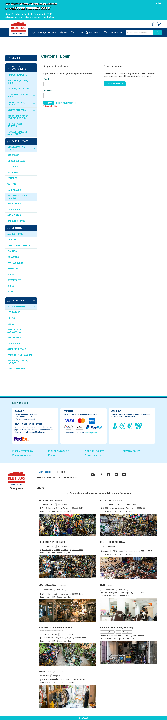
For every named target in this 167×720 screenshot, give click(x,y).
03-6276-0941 (79, 679)
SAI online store (67, 634)
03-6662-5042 (77, 508)
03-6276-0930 (138, 635)
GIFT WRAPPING (22, 455)
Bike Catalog (62, 505)
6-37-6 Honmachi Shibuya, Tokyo (116, 635)
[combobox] (139, 32)
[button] (159, 3)
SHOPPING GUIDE (58, 451)
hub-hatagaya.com (108, 589)
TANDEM (46, 634)
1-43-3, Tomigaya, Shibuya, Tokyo (55, 550)
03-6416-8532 (77, 550)
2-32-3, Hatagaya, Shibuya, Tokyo (55, 508)
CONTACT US (93, 455)
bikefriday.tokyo (107, 632)
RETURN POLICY (94, 451)
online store (44, 676)
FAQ (51, 455)
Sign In (153, 24)
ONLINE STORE (45, 472)
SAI (56, 634)
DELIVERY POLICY (22, 451)
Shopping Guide (91, 433)
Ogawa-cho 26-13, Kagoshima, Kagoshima (120, 551)
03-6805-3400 (139, 508)
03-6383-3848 (80, 638)
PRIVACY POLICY (131, 451)
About (103, 505)
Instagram (44, 505)
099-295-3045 (146, 551)
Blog (52, 505)
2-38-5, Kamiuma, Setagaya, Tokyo (116, 508)
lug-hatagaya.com (47, 589)
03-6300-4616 (77, 594)
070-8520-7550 (139, 593)
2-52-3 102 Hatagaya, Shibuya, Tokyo (56, 638)
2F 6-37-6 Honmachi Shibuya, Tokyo (56, 679)
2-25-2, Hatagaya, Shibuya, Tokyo (116, 593)
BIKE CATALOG (44, 477)
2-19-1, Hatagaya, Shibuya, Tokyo (55, 594)
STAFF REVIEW (67, 477)
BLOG (60, 472)
